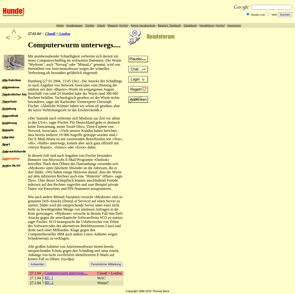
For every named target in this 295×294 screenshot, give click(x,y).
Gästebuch (190, 25)
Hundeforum (207, 25)
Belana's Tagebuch (169, 25)
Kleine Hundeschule (143, 25)
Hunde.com (258, 14)
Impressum (234, 25)
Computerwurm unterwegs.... (66, 273)
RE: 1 (49, 278)
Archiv (123, 25)
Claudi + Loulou (58, 34)
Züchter (89, 25)
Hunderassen (74, 25)
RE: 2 (49, 283)
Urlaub (101, 25)
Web (274, 14)
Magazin (113, 25)
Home (60, 25)
